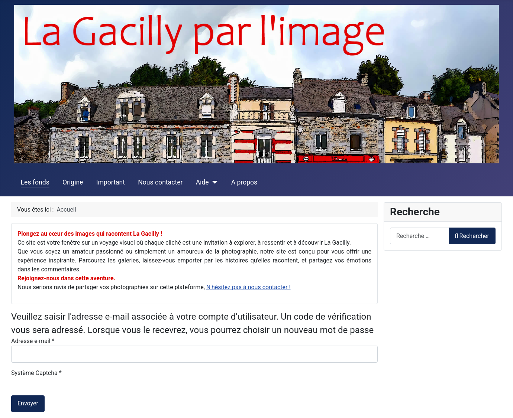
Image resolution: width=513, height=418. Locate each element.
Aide (202, 182)
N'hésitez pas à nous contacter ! (248, 287)
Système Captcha (36, 372)
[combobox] (419, 236)
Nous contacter (160, 182)
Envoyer (27, 403)
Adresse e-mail (32, 340)
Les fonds (35, 182)
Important (110, 182)
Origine (72, 182)
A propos (244, 182)
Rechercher (472, 235)
